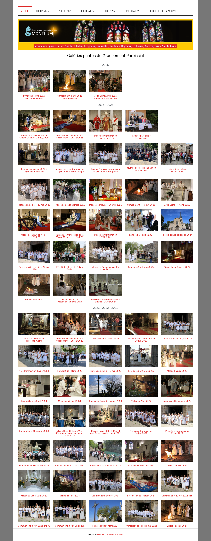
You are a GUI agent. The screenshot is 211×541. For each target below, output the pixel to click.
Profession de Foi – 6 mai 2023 (105, 371)
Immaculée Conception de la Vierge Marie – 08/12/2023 (70, 339)
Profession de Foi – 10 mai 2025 (34, 205)
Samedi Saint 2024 (34, 299)
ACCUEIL (25, 11)
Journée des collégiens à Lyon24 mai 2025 (141, 169)
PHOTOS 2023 (110, 11)
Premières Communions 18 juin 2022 (141, 432)
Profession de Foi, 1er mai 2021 (141, 526)
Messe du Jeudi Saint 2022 (34, 495)
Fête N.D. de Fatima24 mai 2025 (177, 170)
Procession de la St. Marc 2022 (105, 465)
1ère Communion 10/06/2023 (177, 338)
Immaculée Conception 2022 (177, 401)
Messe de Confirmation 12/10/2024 (105, 236)
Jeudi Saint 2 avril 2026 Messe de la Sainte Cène (106, 97)
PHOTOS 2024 (87, 11)
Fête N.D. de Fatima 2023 (69, 371)
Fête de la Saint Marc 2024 (141, 267)
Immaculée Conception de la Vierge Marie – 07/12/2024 (70, 236)
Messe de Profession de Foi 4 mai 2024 (105, 268)
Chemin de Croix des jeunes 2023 (105, 401)
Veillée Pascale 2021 (177, 526)
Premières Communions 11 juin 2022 (177, 432)
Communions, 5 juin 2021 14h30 (34, 526)
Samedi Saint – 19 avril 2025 (141, 205)
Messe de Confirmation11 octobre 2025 (105, 137)
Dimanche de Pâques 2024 (177, 267)
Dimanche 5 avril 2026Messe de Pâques (34, 97)
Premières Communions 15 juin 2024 (34, 268)
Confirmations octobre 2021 (105, 495)
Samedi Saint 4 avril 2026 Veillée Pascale (69, 97)
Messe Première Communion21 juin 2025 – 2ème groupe (70, 170)
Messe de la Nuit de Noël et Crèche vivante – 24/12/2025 (34, 136)
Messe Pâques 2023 (177, 371)
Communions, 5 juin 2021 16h (70, 526)
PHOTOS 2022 (132, 11)
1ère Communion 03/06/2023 (34, 371)
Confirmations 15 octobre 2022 (34, 431)
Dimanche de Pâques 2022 (141, 465)
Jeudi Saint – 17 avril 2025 (177, 205)
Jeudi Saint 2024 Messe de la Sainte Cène (70, 300)
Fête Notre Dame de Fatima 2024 (69, 268)
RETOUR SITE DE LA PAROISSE (163, 11)
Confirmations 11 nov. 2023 (105, 338)
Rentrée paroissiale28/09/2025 (141, 137)
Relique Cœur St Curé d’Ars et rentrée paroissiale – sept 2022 (105, 432)
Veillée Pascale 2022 (177, 465)
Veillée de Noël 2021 (70, 495)
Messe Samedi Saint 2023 (34, 401)
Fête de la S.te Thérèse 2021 (141, 495)
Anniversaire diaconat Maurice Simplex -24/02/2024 (105, 300)
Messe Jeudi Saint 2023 (70, 401)
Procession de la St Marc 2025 (70, 205)
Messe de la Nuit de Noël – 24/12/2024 (34, 236)
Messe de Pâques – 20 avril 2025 (105, 205)
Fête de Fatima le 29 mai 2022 (34, 465)
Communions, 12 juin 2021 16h (177, 495)
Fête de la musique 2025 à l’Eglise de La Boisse (34, 170)
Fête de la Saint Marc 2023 (141, 371)
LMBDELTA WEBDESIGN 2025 (110, 535)
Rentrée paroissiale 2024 (141, 235)
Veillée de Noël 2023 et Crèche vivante (34, 339)
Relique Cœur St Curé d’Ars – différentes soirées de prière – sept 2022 (69, 433)
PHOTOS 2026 (42, 11)
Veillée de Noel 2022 (141, 401)
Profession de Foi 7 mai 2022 (69, 465)
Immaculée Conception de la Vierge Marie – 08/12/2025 (70, 136)
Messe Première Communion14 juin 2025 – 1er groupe (105, 170)
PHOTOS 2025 (65, 11)
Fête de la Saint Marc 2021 (105, 526)
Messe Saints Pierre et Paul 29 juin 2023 (141, 339)
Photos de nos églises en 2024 (177, 235)
